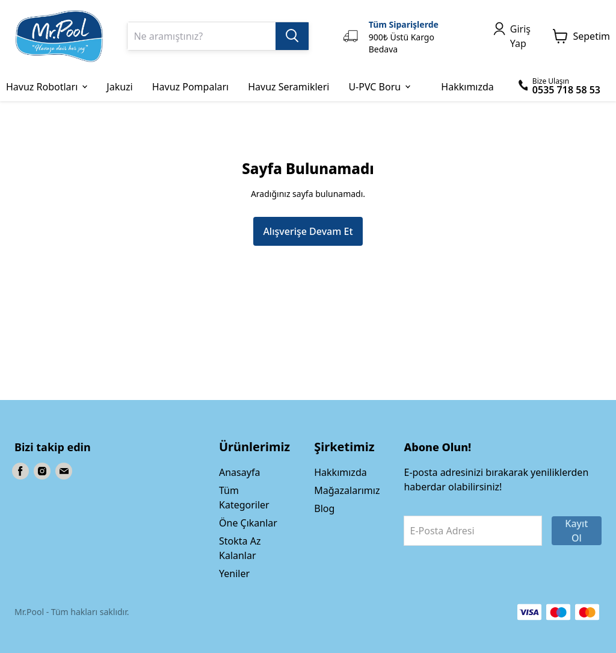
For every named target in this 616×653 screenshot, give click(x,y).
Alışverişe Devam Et (308, 231)
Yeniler (234, 573)
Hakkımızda (340, 472)
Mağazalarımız (347, 490)
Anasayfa (239, 472)
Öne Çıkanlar (248, 523)
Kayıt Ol (576, 531)
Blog (324, 508)
